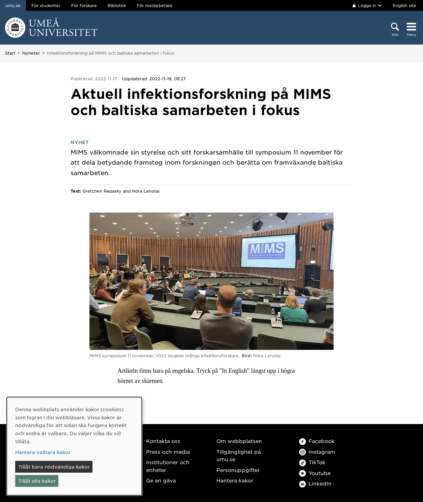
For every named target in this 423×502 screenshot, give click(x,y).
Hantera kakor (234, 480)
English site (404, 5)
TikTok (312, 462)
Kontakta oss (163, 441)
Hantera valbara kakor (43, 452)
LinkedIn (315, 483)
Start (10, 53)
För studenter (45, 5)
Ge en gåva (161, 480)
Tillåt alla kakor (37, 481)
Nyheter (31, 53)
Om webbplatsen (239, 441)
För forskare (84, 5)
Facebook (317, 441)
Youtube (315, 473)
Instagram (317, 451)
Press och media (168, 451)
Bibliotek (117, 5)
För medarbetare (155, 5)
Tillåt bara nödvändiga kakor (54, 467)
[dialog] (74, 446)
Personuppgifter (238, 470)
